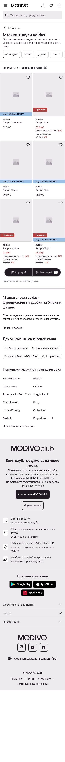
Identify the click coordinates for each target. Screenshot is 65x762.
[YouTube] (32, 720)
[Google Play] (20, 656)
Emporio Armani (43, 490)
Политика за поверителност (32, 756)
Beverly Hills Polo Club (17, 466)
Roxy (36, 474)
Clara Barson (10, 474)
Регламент (16, 751)
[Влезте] (43, 5)
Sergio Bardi (40, 466)
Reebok (7, 490)
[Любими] (51, 5)
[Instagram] (21, 720)
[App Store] (44, 656)
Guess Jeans (10, 458)
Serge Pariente (11, 450)
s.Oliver (38, 458)
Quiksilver (39, 482)
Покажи (34, 281)
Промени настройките (38, 751)
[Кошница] (59, 5)
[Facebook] (44, 720)
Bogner (37, 450)
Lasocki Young (11, 482)
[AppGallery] (32, 665)
